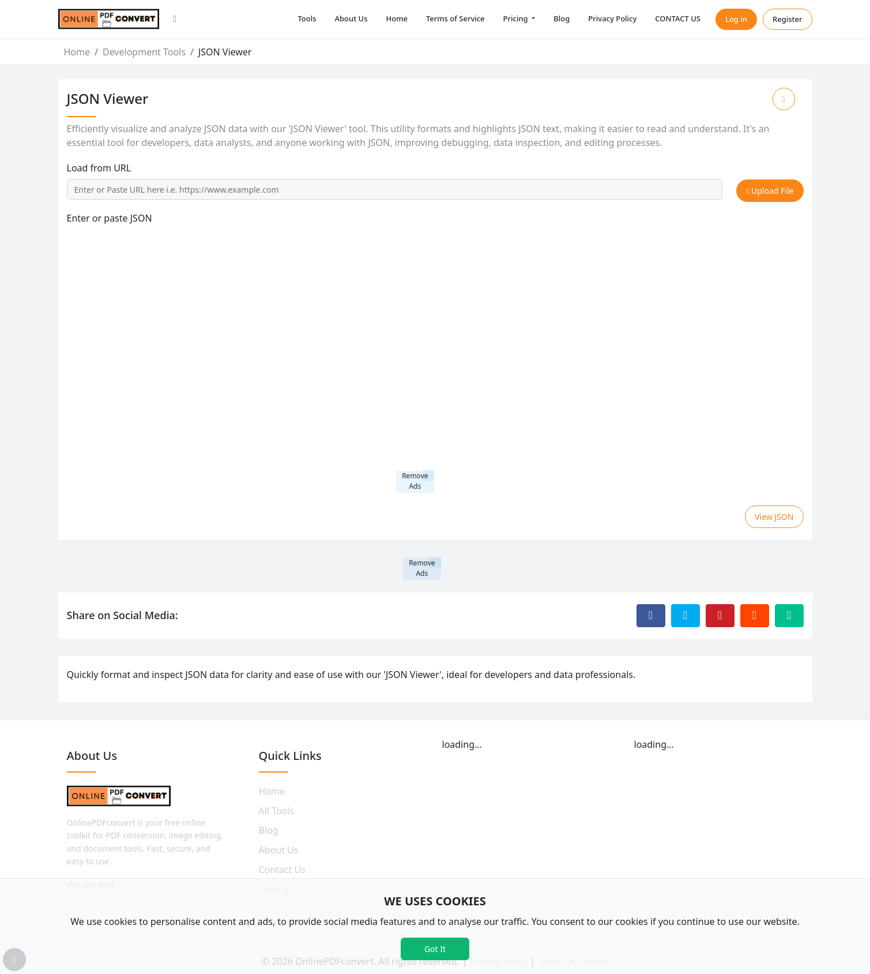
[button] (174, 19)
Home (396, 18)
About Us (351, 18)
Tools (306, 18)
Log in (736, 19)
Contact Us (282, 869)
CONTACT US (677, 18)
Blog (561, 18)
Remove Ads (415, 481)
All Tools (277, 810)
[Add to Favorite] (784, 99)
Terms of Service (455, 18)
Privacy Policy (612, 18)
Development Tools (144, 52)
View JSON (774, 516)
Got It (435, 948)
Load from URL (99, 168)
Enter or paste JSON (109, 218)
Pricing (516, 18)
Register (788, 19)
